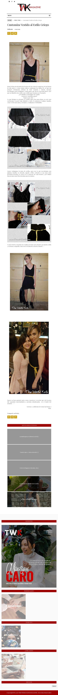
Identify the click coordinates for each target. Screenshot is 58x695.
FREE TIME (17, 20)
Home (9, 20)
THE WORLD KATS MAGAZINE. (28, 692)
